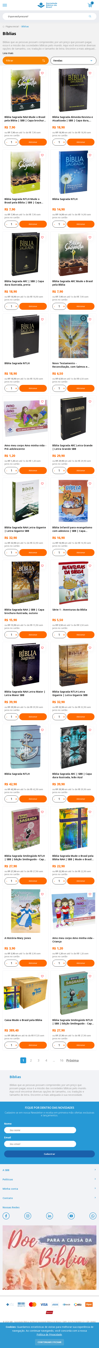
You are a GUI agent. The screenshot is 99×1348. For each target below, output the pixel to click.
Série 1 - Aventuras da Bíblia (69, 609)
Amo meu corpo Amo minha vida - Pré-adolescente (25, 447)
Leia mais (8, 53)
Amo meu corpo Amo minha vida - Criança (73, 939)
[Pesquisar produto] (91, 17)
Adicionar (33, 142)
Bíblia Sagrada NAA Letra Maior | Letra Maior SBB (25, 693)
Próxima (72, 1060)
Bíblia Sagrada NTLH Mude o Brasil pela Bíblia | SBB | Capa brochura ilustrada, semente (23, 200)
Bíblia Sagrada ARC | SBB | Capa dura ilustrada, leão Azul (72, 775)
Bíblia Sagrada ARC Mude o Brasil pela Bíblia (72, 283)
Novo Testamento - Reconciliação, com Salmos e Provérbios (69, 365)
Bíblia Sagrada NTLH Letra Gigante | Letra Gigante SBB (70, 693)
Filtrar (25, 60)
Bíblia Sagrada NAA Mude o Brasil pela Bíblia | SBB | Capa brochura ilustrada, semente (25, 118)
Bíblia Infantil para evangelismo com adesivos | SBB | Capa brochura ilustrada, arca (72, 529)
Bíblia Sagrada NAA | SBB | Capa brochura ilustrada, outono (24, 611)
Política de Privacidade (49, 1334)
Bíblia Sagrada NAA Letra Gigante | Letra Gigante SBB (25, 529)
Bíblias (25, 26)
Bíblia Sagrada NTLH (65, 199)
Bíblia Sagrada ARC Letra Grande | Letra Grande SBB (72, 447)
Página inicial (12, 26)
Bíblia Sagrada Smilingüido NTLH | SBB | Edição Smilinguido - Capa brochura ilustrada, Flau (25, 857)
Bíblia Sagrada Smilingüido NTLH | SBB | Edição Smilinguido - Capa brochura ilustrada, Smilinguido (72, 1021)
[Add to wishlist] (42, 73)
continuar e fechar (49, 1342)
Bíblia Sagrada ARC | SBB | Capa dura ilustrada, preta (24, 283)
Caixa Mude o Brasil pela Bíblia (23, 1020)
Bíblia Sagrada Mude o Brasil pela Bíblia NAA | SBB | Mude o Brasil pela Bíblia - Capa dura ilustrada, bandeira (72, 857)
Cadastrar (49, 1154)
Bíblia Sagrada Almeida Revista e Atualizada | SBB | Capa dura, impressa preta (72, 118)
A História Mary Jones (18, 938)
